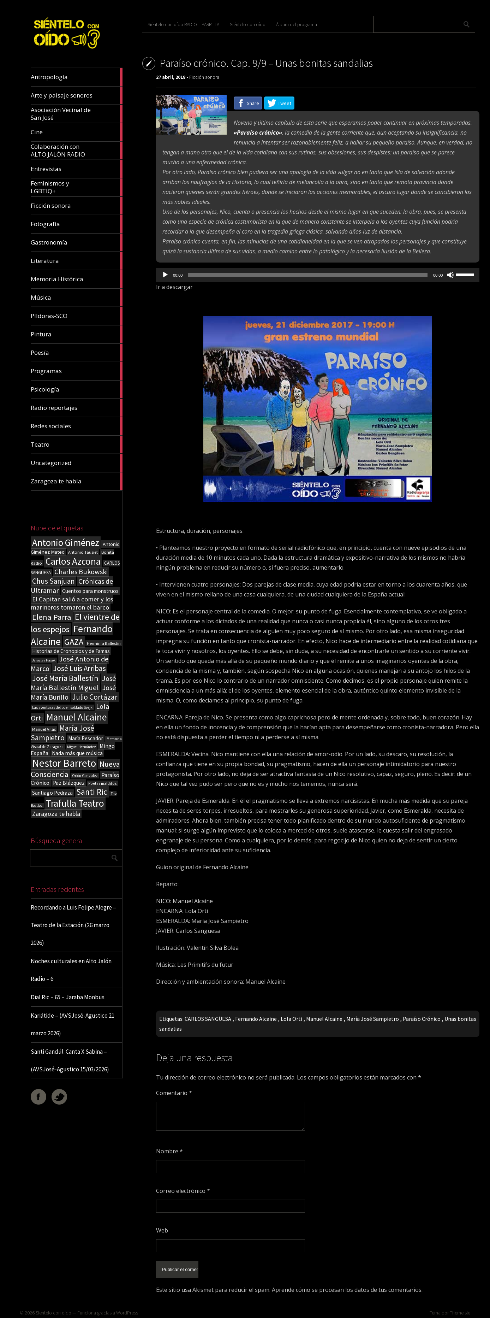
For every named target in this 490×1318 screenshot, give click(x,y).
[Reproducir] (165, 274)
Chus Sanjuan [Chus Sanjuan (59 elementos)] (53, 581)
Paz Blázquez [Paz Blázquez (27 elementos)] (69, 782)
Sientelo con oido (53, 1309)
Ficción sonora (204, 77)
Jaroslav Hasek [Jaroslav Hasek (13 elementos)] (44, 660)
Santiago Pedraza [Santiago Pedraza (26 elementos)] (52, 792)
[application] (317, 275)
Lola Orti (291, 1018)
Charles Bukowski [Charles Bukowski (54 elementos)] (81, 571)
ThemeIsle (460, 1309)
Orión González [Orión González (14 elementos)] (85, 775)
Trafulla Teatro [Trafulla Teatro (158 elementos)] (75, 803)
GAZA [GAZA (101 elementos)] (73, 641)
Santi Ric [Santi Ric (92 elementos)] (91, 791)
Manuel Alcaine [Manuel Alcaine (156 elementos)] (76, 717)
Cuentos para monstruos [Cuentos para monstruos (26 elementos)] (90, 591)
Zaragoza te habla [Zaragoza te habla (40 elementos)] (56, 814)
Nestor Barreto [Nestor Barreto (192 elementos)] (64, 763)
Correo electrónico (183, 1191)
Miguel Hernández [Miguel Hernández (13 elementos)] (81, 747)
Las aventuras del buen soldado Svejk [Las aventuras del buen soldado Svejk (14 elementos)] (62, 707)
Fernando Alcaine (256, 1018)
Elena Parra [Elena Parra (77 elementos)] (51, 617)
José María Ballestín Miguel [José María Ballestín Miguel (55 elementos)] (73, 683)
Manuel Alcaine (324, 1018)
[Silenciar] (450, 274)
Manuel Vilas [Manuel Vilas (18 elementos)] (44, 729)
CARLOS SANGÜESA (208, 1018)
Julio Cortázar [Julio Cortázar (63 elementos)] (95, 697)
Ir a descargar (174, 287)
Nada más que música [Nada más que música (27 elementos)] (77, 753)
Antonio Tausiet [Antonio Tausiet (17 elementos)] (83, 552)
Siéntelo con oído (247, 24)
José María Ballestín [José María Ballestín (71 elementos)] (65, 678)
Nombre (169, 1151)
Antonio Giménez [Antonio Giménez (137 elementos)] (65, 542)
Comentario (174, 1093)
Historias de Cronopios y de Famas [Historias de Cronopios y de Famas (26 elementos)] (71, 651)
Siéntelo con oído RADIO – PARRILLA (183, 24)
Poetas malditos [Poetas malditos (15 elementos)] (102, 783)
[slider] (307, 275)
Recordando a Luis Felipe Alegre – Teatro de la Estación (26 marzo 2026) (73, 925)
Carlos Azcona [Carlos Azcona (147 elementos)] (73, 561)
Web (162, 1230)
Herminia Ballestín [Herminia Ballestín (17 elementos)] (104, 643)
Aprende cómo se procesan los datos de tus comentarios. (347, 1286)
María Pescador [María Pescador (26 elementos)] (85, 738)
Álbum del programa (296, 24)
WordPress (127, 1309)
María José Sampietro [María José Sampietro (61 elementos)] (62, 732)
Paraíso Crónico (422, 1018)
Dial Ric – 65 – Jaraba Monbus (67, 997)
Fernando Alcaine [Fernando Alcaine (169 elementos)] (72, 635)
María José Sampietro (372, 1018)
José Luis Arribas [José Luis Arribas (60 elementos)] (79, 668)
